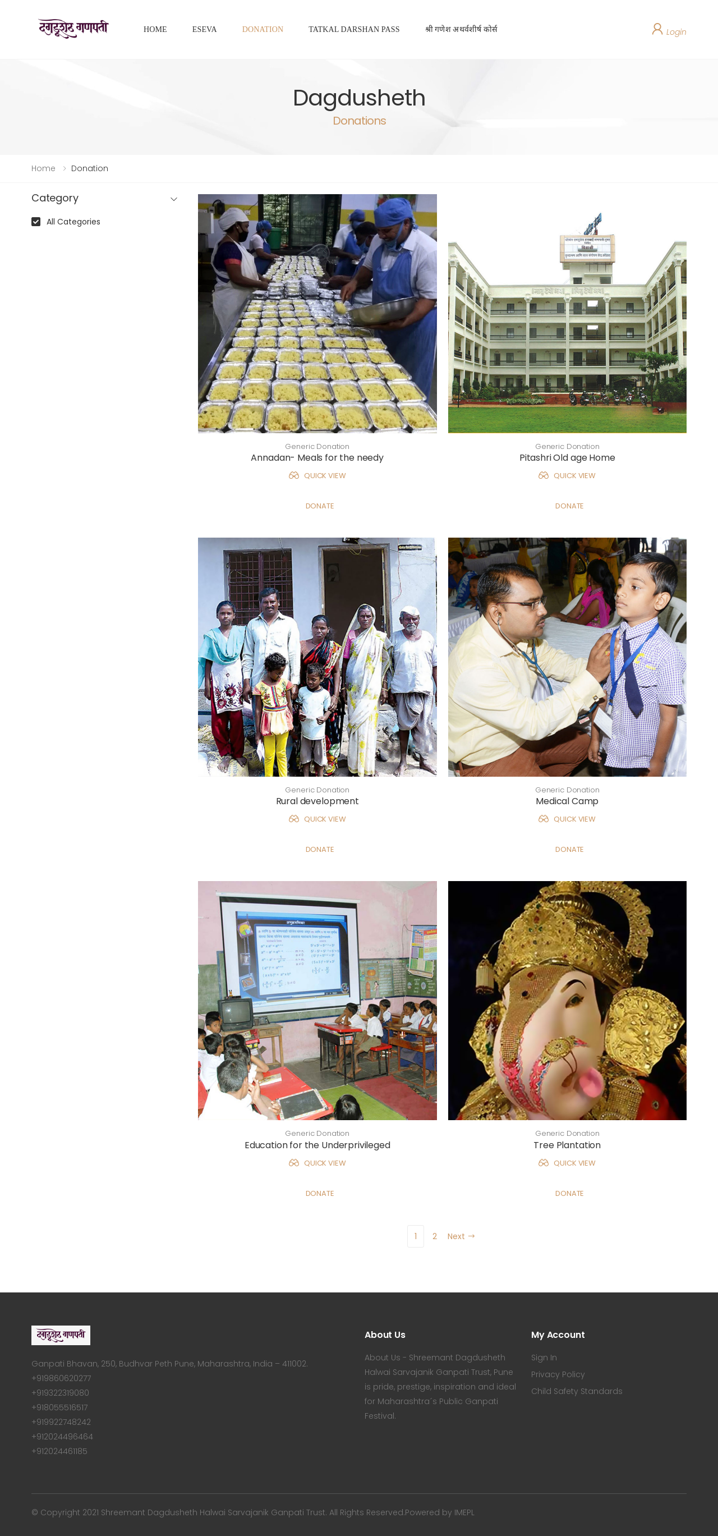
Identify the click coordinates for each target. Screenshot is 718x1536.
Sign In (544, 1357)
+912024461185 (59, 1451)
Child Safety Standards (577, 1391)
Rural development (317, 801)
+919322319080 (60, 1393)
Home (43, 168)
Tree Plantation (567, 1145)
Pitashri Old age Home (567, 457)
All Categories (73, 221)
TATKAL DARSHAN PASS (354, 29)
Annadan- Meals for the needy (317, 457)
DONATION (262, 29)
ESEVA (204, 29)
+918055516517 (59, 1407)
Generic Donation (317, 446)
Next (462, 1236)
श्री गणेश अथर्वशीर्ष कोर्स (461, 29)
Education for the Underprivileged (317, 1145)
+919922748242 (61, 1422)
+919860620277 (61, 1378)
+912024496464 (62, 1436)
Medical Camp (567, 801)
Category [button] (55, 198)
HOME (155, 29)
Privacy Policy (558, 1374)
